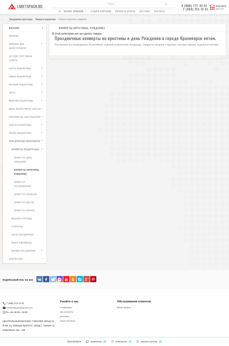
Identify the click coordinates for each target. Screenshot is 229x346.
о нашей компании (101, 11)
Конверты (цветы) (24, 202)
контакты (159, 11)
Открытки (17, 226)
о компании (66, 307)
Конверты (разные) (24, 210)
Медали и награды (22, 218)
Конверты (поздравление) (23, 184)
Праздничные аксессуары (24, 141)
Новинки (13, 35)
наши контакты (67, 321)
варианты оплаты (125, 11)
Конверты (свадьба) (25, 194)
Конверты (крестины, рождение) (27, 171)
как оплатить (66, 312)
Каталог (14, 28)
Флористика (16, 258)
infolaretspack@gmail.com (19, 307)
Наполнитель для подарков (24, 116)
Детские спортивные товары (21, 58)
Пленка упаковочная (20, 132)
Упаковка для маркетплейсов (17, 46)
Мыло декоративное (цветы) (25, 108)
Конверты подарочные (25, 149)
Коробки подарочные (21, 84)
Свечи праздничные (23, 234)
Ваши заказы (124, 307)
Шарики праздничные (24, 250)
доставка (144, 11)
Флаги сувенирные (22, 242)
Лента (12, 92)
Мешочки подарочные (21, 100)
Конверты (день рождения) (23, 159)
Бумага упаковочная (20, 76)
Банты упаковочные (20, 68)
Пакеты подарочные (20, 124)
